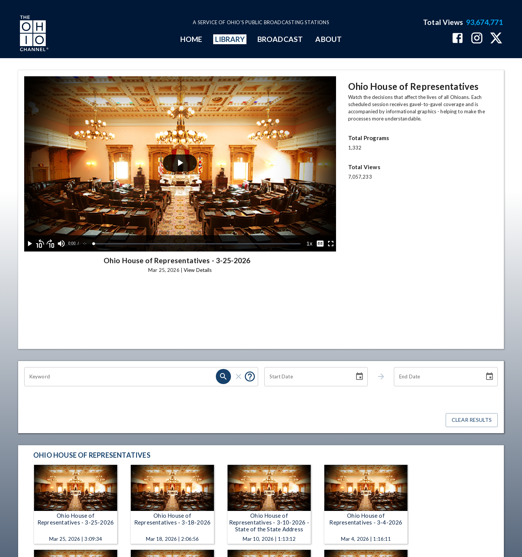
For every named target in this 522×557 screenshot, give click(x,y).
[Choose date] (359, 376)
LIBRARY (230, 39)
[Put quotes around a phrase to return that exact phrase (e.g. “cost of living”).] (250, 376)
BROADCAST (280, 39)
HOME (191, 39)
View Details (198, 270)
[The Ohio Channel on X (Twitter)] (496, 38)
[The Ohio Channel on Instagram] (476, 38)
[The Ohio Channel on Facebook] (457, 38)
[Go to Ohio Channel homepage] (33, 34)
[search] (223, 376)
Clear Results (471, 420)
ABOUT (328, 39)
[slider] (197, 243)
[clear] (238, 376)
